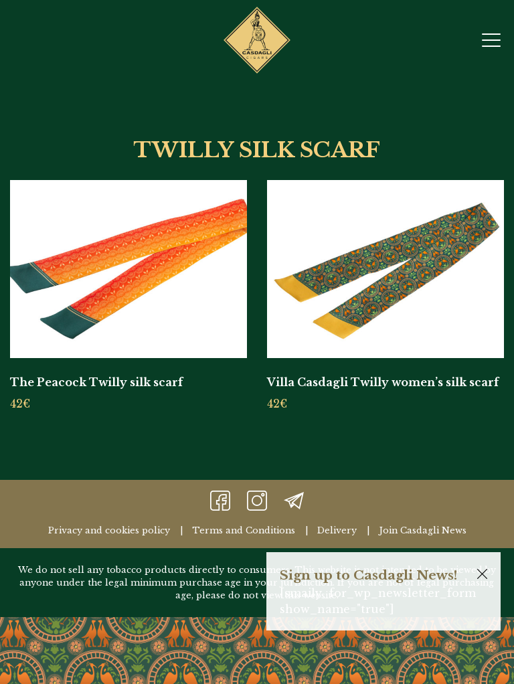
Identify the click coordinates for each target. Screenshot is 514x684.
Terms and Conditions (243, 530)
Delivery (337, 530)
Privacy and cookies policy (109, 530)
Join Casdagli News (422, 530)
